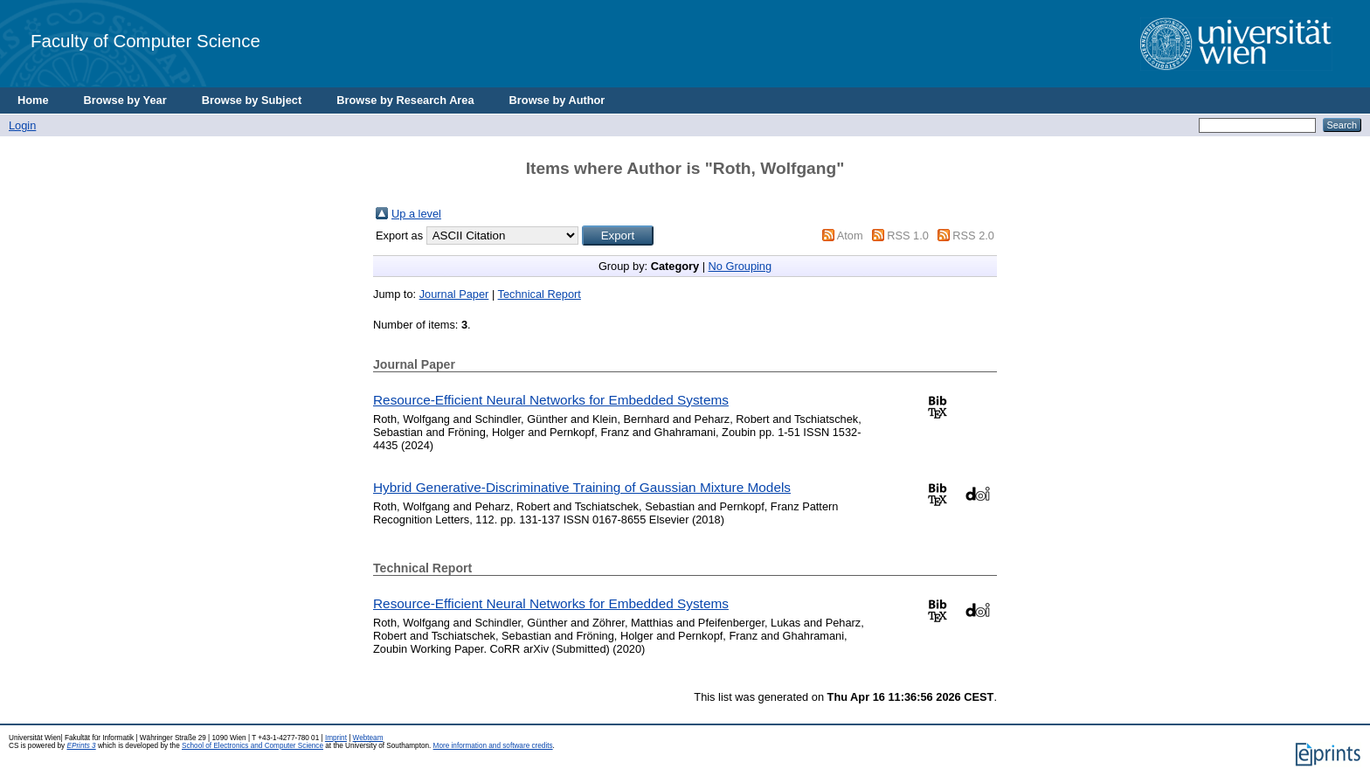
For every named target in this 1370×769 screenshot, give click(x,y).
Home (33, 100)
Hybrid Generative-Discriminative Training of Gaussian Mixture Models (582, 487)
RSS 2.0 (973, 235)
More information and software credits (493, 746)
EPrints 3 (80, 746)
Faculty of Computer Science (145, 41)
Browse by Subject (252, 100)
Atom (850, 235)
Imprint (336, 738)
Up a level (416, 213)
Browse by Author (557, 100)
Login (22, 125)
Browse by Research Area (405, 100)
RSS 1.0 (908, 235)
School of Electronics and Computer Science (252, 746)
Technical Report (539, 294)
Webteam (368, 738)
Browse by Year (125, 100)
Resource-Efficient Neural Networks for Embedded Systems (551, 399)
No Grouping (740, 266)
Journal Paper (454, 294)
